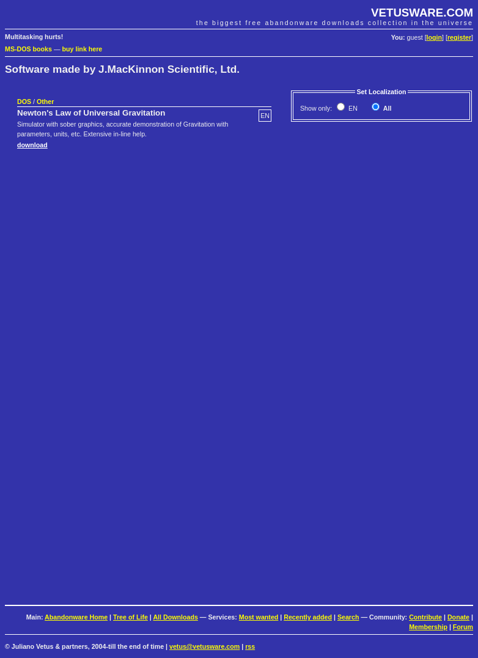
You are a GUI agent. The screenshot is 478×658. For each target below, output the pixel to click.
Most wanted (259, 617)
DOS (24, 101)
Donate (458, 617)
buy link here (82, 49)
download (32, 145)
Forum (463, 626)
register (459, 37)
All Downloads (175, 617)
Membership (428, 626)
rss (250, 646)
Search (348, 617)
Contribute (425, 617)
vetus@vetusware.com (204, 646)
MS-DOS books (28, 49)
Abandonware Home (76, 617)
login (434, 37)
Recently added (308, 617)
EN (352, 108)
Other (45, 101)
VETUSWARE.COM (422, 12)
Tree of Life (130, 617)
